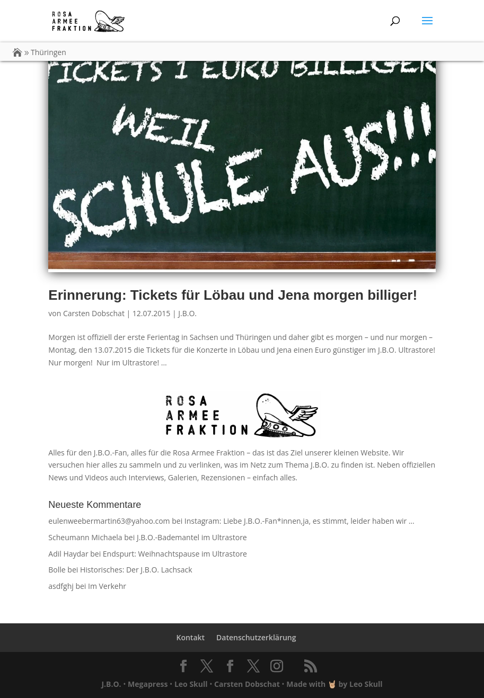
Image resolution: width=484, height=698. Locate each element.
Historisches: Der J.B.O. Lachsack (136, 570)
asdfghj (60, 586)
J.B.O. (187, 313)
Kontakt (190, 637)
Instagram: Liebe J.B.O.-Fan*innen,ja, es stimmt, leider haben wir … (299, 521)
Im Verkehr (107, 586)
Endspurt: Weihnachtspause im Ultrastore (175, 554)
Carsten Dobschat (94, 313)
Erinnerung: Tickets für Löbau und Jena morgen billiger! (232, 295)
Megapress (148, 684)
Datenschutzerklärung (256, 637)
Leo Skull (191, 684)
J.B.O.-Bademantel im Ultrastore (192, 537)
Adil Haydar (68, 554)
